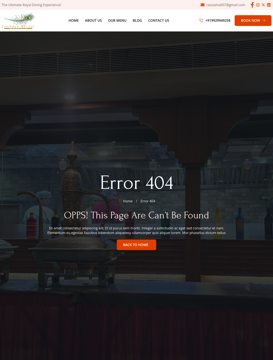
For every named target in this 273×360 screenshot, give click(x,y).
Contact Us (158, 20)
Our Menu (117, 20)
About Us (93, 20)
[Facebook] (252, 5)
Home (74, 20)
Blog (137, 20)
